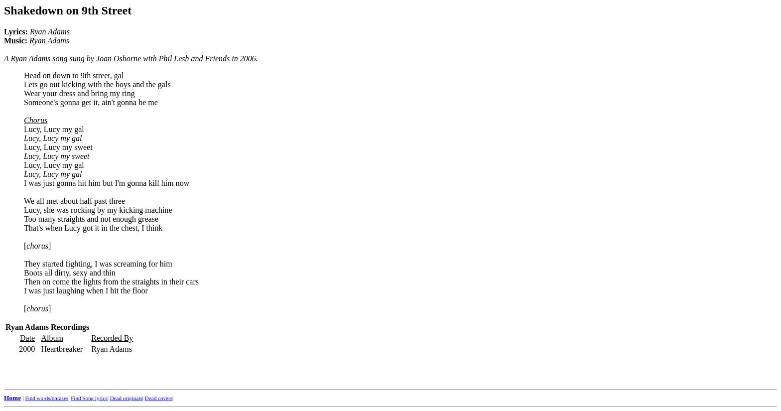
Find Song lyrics (89, 398)
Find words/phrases (46, 398)
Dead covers (158, 398)
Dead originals (126, 398)
